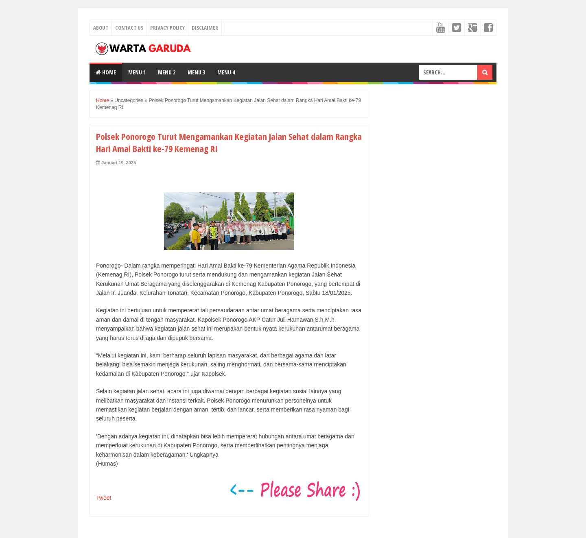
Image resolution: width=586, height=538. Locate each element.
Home (106, 72)
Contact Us (129, 27)
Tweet (103, 497)
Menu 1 (137, 72)
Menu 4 (226, 72)
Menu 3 (196, 72)
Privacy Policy (167, 27)
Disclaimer (205, 27)
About (100, 27)
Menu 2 (166, 72)
